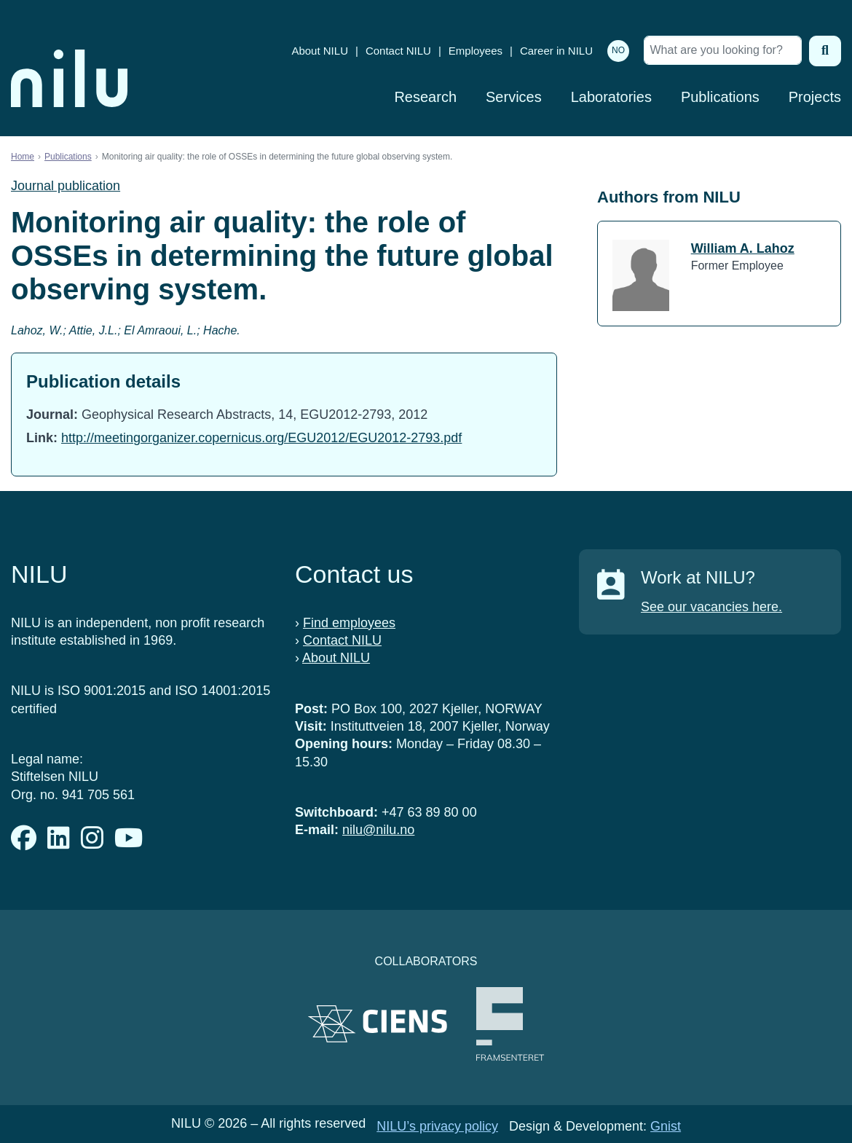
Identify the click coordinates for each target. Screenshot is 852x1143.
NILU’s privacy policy (437, 1126)
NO (618, 50)
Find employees (349, 623)
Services (514, 97)
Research (425, 97)
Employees (475, 50)
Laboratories (611, 97)
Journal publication (65, 185)
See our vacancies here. (711, 607)
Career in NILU (556, 50)
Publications (720, 97)
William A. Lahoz (742, 248)
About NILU (319, 50)
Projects (815, 97)
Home (22, 157)
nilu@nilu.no (378, 829)
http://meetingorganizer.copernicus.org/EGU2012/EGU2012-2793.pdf (261, 438)
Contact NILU (398, 50)
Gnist (665, 1126)
